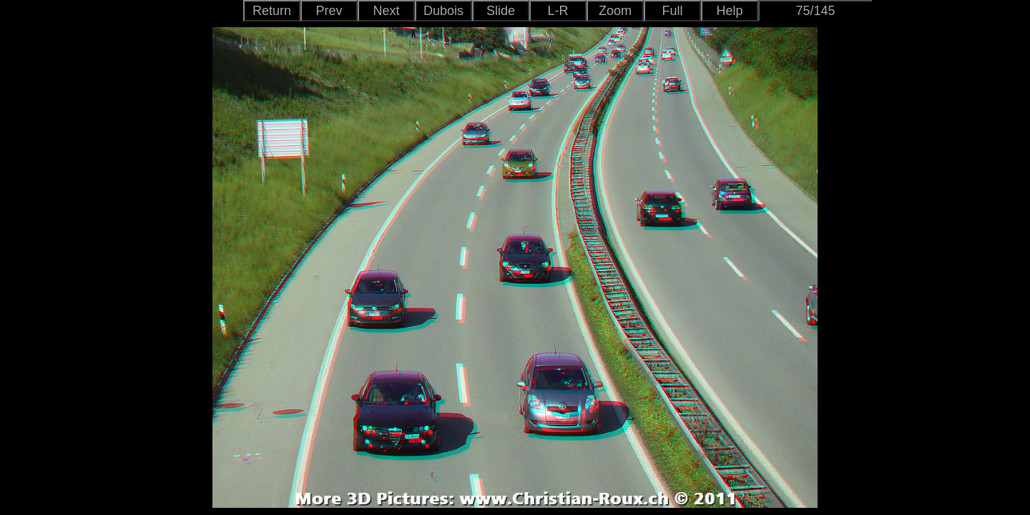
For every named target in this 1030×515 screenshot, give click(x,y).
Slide (500, 11)
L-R (557, 11)
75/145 (815, 11)
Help (729, 11)
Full (672, 11)
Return (271, 11)
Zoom (615, 11)
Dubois (443, 11)
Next (386, 11)
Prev (328, 11)
